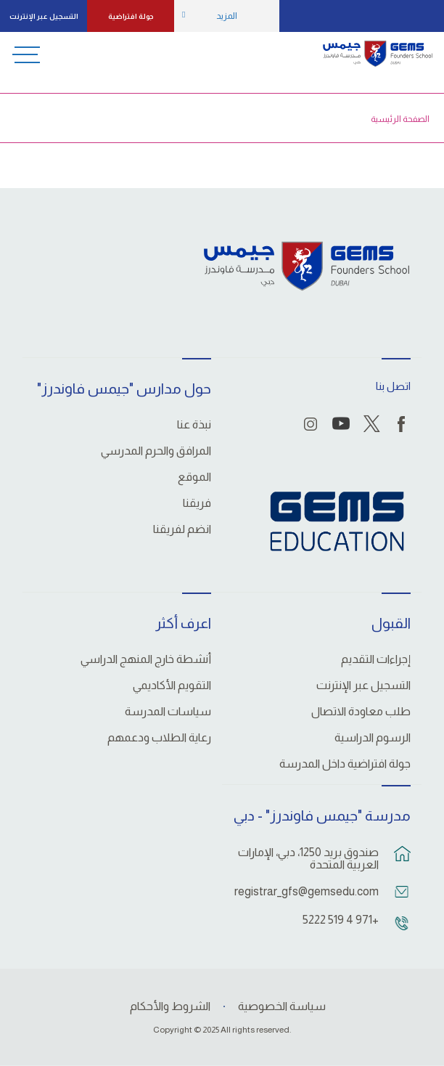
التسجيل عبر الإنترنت (43, 16)
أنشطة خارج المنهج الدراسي (146, 659)
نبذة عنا (194, 425)
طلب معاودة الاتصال (361, 711)
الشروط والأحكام (170, 1006)
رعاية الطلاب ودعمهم (159, 738)
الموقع (194, 477)
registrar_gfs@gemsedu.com (308, 891)
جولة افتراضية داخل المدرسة (345, 764)
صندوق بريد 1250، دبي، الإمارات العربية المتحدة (308, 858)
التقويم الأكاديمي (172, 685)
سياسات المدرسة (168, 711)
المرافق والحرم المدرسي (156, 451)
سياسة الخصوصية (282, 1006)
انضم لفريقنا (182, 529)
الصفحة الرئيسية (400, 119)
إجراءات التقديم (376, 659)
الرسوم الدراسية (372, 738)
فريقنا (197, 503)
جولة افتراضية (131, 16)
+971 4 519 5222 (341, 920)
